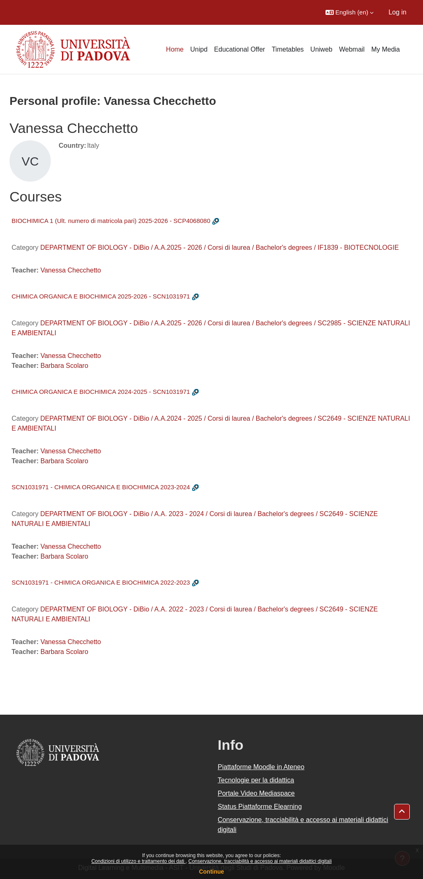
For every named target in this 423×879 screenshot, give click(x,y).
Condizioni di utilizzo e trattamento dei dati (138, 861)
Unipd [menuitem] (199, 49)
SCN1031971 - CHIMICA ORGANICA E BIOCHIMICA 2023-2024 (101, 486)
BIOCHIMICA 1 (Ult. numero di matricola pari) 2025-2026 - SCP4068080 (111, 220)
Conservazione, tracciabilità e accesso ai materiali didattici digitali (260, 861)
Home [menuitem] (175, 49)
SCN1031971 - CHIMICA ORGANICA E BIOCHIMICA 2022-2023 (101, 582)
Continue (211, 871)
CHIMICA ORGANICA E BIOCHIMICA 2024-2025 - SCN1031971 (101, 391)
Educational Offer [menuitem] (239, 49)
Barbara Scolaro (64, 365)
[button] (350, 12)
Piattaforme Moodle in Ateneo (261, 766)
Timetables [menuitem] (288, 49)
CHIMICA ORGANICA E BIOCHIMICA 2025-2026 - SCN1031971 (101, 296)
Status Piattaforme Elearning (260, 806)
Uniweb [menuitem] (321, 49)
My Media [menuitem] (385, 49)
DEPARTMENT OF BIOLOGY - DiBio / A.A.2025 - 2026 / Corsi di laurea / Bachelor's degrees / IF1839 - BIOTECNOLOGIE (219, 247)
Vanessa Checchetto (70, 270)
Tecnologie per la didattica (256, 780)
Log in (397, 12)
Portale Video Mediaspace (256, 793)
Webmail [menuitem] (352, 49)
